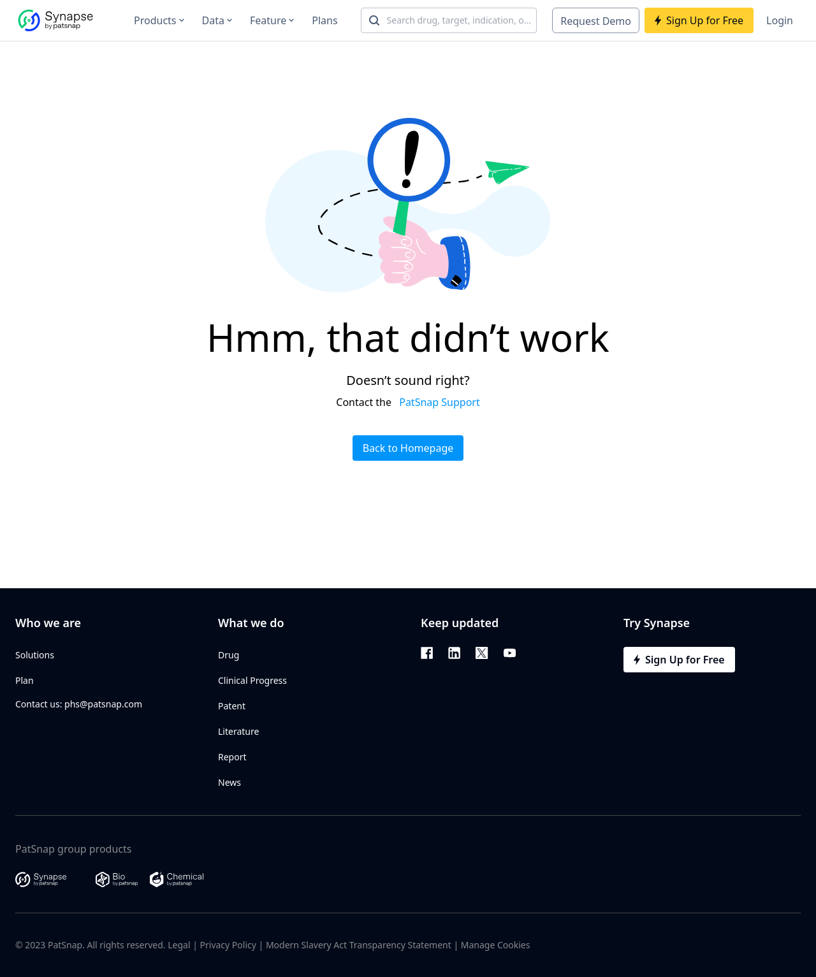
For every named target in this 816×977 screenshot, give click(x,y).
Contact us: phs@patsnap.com (78, 704)
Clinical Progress (252, 680)
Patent (231, 706)
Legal (179, 945)
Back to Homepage (408, 448)
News (229, 782)
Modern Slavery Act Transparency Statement (358, 945)
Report (232, 757)
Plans (324, 20)
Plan (24, 680)
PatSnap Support (439, 402)
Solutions (34, 655)
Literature (238, 731)
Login (779, 20)
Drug (228, 655)
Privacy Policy (228, 945)
